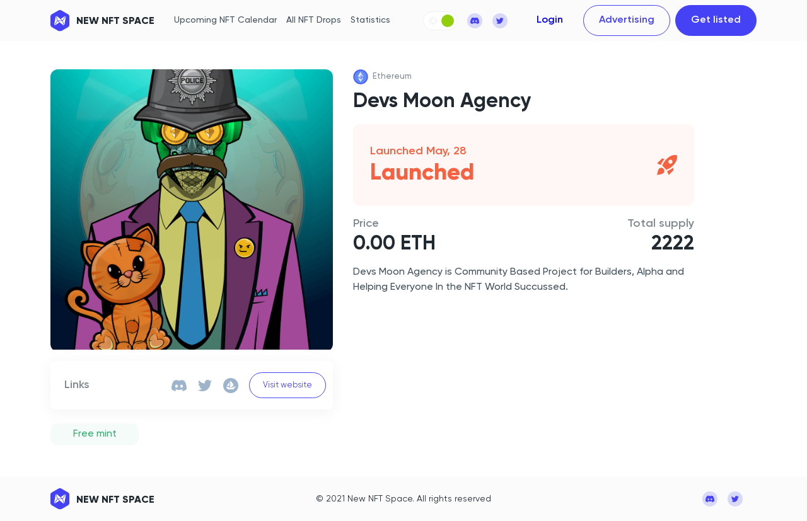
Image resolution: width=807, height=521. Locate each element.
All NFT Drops (313, 20)
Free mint (95, 434)
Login (550, 20)
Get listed (716, 20)
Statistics (370, 20)
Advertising (626, 20)
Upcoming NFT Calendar (225, 20)
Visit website (287, 385)
